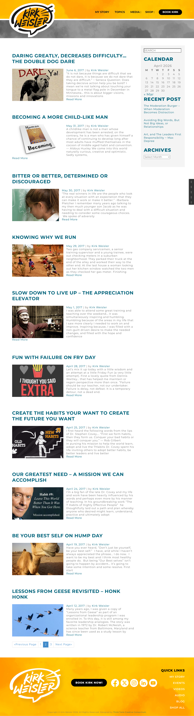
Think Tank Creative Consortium (129, 712)
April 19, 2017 (75, 544)
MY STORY (177, 676)
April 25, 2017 (75, 427)
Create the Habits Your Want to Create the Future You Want (70, 416)
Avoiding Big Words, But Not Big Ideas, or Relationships (162, 123)
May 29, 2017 (75, 246)
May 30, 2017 (71, 190)
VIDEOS (179, 689)
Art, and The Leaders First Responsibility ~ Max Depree (162, 138)
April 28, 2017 (75, 366)
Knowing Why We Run (44, 237)
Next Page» (63, 644)
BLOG (180, 701)
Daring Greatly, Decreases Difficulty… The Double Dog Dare (69, 58)
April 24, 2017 (76, 488)
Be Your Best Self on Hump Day (57, 535)
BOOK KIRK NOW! (89, 682)
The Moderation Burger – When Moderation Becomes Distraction (162, 109)
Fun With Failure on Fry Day (54, 357)
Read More (74, 99)
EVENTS (179, 683)
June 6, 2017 (75, 70)
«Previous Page (25, 644)
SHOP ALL (177, 707)
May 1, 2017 (74, 307)
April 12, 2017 (75, 605)
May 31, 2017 (75, 126)
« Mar (149, 94)
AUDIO (180, 695)
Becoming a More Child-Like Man (60, 117)
